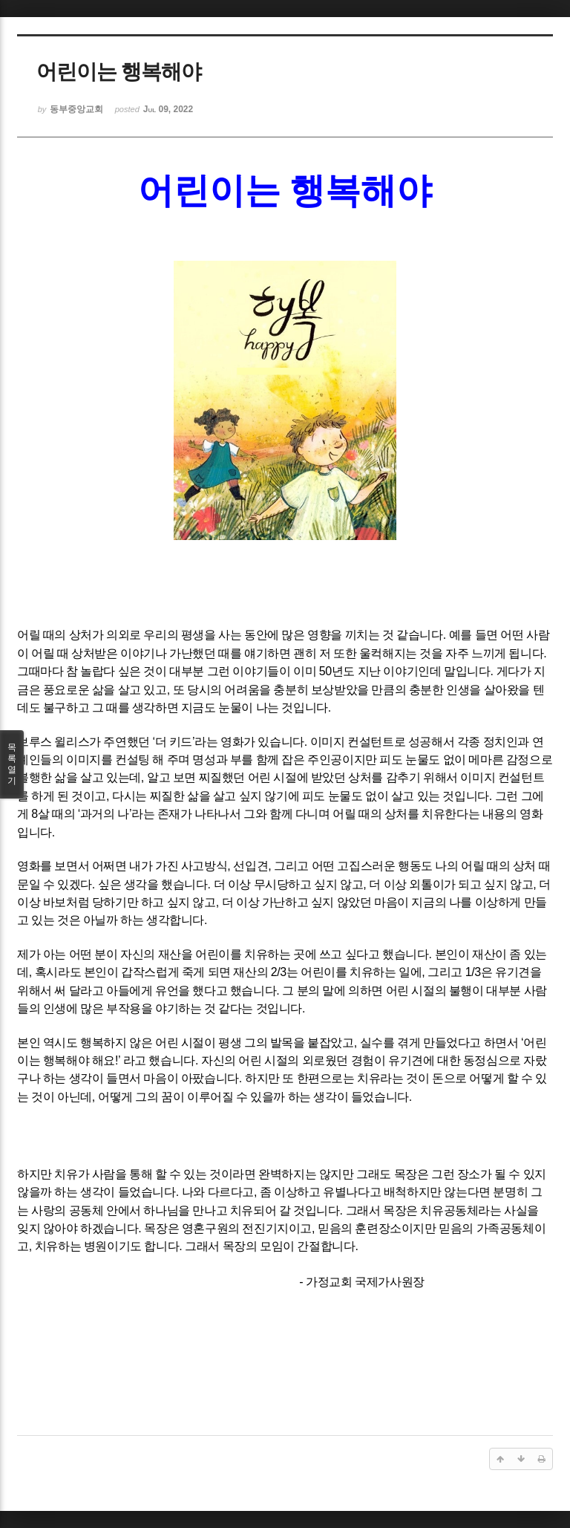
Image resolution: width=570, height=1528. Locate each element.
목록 (11, 764)
